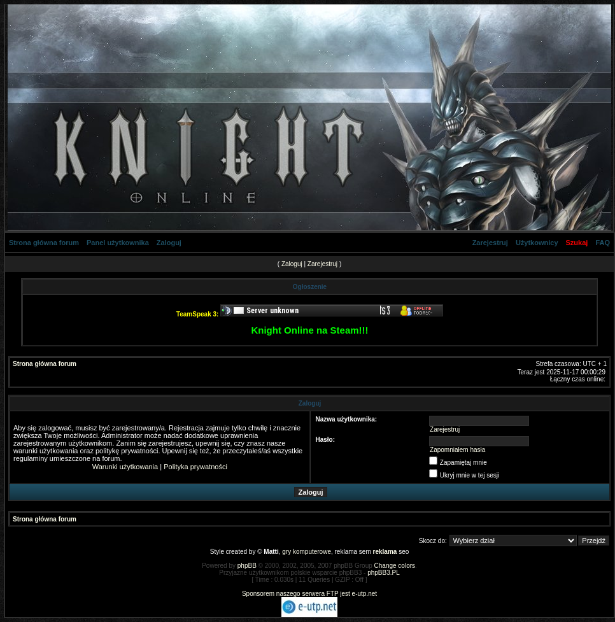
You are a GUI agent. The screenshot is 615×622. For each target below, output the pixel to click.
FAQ (602, 242)
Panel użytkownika (118, 242)
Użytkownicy (537, 242)
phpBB (247, 565)
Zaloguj (169, 242)
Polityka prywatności (195, 466)
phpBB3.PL (383, 572)
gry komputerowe (306, 551)
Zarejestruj (490, 242)
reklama (385, 551)
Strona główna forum (44, 242)
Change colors (394, 565)
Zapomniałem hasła (457, 449)
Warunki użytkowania (125, 466)
